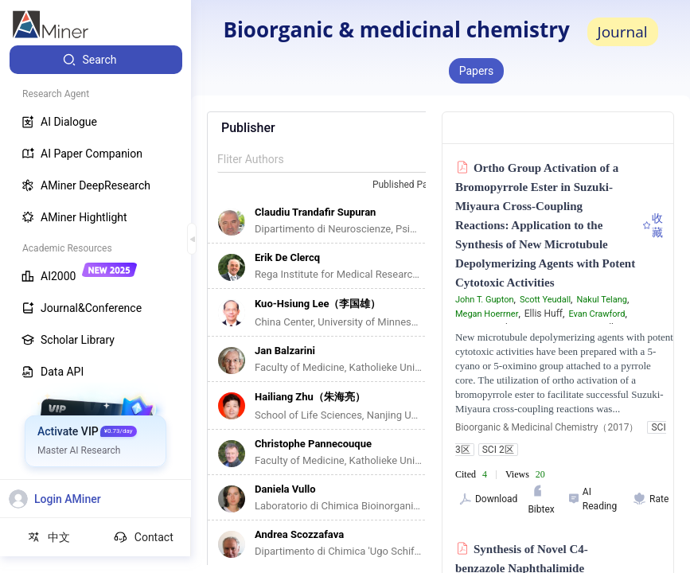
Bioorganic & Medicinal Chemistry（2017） (547, 427)
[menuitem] (96, 59)
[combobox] (416, 185)
